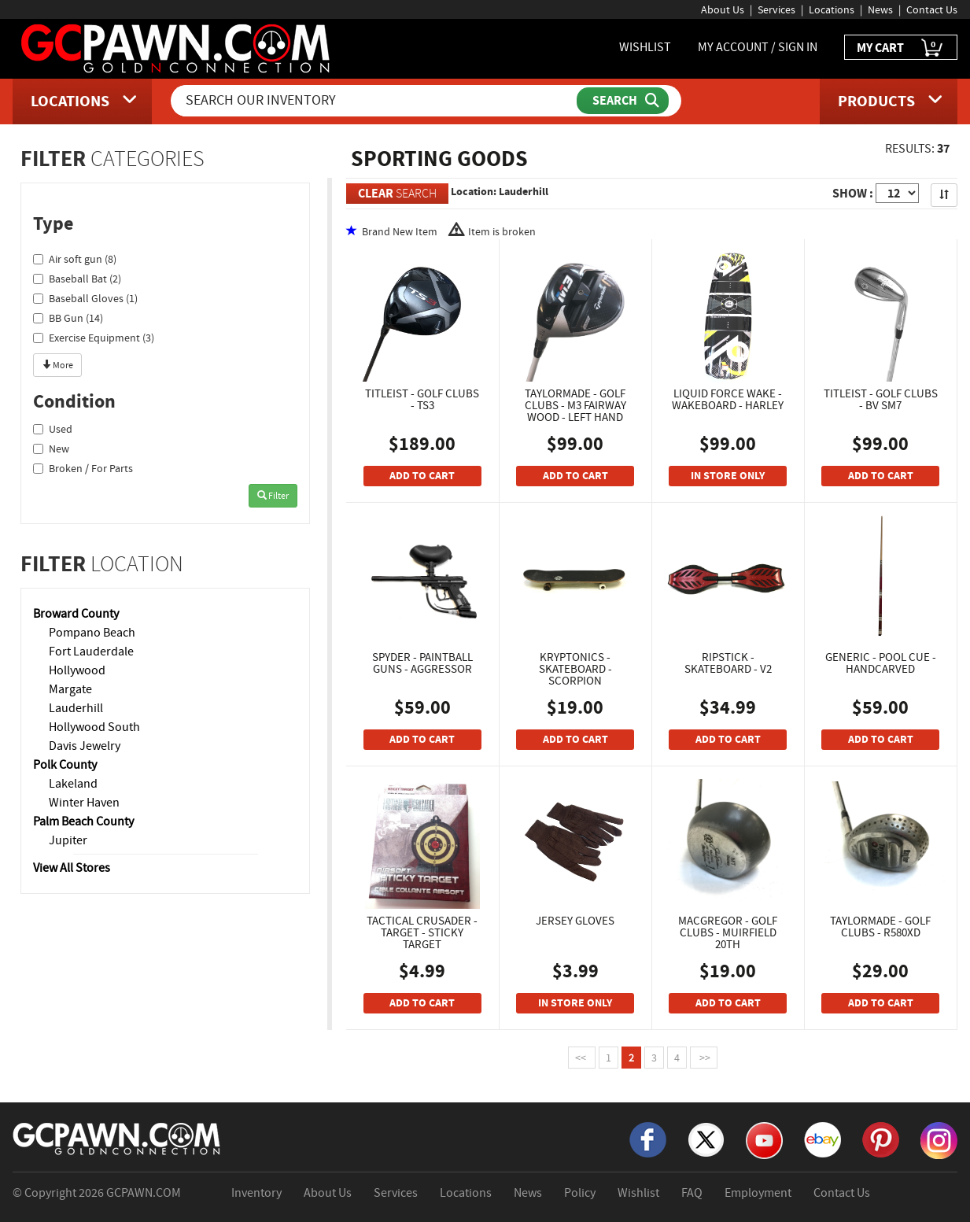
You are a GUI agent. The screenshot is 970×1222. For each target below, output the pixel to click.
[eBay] (822, 1139)
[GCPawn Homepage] (176, 47)
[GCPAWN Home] (117, 1138)
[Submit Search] (623, 100)
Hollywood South (94, 727)
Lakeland (73, 784)
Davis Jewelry (84, 746)
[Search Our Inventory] (375, 100)
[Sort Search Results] (944, 195)
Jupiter (68, 840)
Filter (273, 495)
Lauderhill (76, 708)
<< (581, 1057)
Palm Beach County (83, 821)
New (51, 448)
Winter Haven (84, 802)
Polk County (65, 765)
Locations (831, 9)
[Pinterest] (880, 1139)
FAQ (692, 1193)
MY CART (901, 48)
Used (52, 429)
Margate (70, 689)
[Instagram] (938, 1139)
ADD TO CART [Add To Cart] (422, 475)
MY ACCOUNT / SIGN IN (757, 47)
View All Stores (71, 868)
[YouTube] (764, 1139)
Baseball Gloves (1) (85, 298)
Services (776, 9)
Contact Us (931, 9)
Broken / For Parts (83, 468)
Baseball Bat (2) (77, 278)
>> (703, 1057)
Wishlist (638, 1193)
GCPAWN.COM (143, 1193)
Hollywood (77, 670)
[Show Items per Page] (897, 193)
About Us (722, 9)
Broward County (76, 614)
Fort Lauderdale (91, 651)
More (57, 365)
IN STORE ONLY (728, 475)
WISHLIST (645, 47)
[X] (706, 1139)
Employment (758, 1193)
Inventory (256, 1193)
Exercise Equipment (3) (93, 337)
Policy (580, 1193)
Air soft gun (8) (74, 259)
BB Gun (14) (68, 318)
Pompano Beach (92, 633)
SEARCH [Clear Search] (397, 193)
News (880, 9)
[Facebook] (647, 1139)
